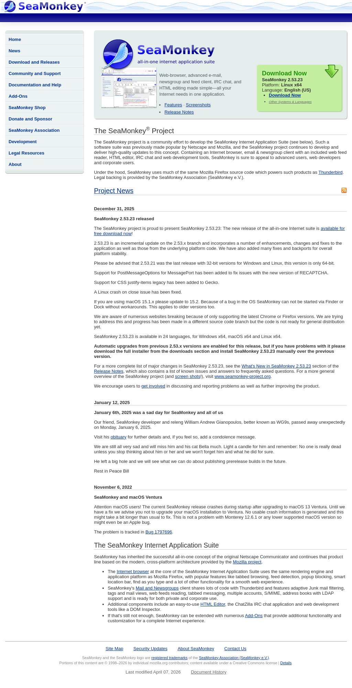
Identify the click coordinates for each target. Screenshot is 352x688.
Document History (208, 672)
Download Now (285, 95)
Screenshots (198, 104)
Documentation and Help (35, 84)
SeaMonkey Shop (27, 107)
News (14, 50)
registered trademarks (169, 658)
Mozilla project (247, 561)
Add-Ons (18, 96)
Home (15, 39)
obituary (118, 437)
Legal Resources (26, 153)
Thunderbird (330, 172)
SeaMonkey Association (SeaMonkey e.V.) (234, 658)
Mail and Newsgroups (157, 588)
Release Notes (179, 112)
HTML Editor (212, 604)
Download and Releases (34, 62)
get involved (153, 386)
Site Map (114, 648)
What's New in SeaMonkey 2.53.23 (276, 366)
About (15, 164)
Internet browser (133, 571)
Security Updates (150, 648)
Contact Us (235, 648)
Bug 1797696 (158, 531)
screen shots (187, 376)
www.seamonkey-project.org (242, 376)
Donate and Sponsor (30, 118)
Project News (113, 190)
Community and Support (35, 73)
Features (173, 104)
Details (286, 663)
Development (23, 141)
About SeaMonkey (196, 648)
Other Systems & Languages (290, 102)
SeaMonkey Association (34, 130)
